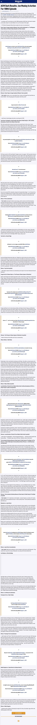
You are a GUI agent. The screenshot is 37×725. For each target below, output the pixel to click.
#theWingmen (8, 46)
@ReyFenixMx (19, 406)
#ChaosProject (20, 403)
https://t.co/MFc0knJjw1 (24, 143)
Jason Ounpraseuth (5, 11)
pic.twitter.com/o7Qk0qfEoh (19, 465)
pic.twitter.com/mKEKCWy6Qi (18, 351)
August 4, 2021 (24, 468)
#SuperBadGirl (15, 603)
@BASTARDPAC (19, 140)
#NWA (19, 532)
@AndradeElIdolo (21, 214)
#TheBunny (11, 533)
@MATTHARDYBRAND (14, 462)
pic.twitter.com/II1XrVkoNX (18, 173)
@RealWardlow (18, 294)
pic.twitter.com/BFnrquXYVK (19, 690)
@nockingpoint (20, 654)
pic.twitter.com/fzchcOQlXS (18, 108)
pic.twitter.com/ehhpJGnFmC (19, 410)
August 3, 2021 (24, 53)
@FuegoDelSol (12, 293)
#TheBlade (21, 462)
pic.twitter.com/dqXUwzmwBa (18, 608)
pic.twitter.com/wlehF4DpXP (19, 657)
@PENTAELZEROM (27, 405)
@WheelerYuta (26, 47)
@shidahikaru (22, 348)
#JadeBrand (13, 654)
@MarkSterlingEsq (21, 652)
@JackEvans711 (29, 139)
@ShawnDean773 (27, 292)
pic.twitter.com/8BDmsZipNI (19, 248)
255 (16, 713)
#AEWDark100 (20, 46)
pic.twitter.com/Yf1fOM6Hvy (19, 537)
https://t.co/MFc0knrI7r (24, 50)
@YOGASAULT (22, 460)
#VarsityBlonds (26, 459)
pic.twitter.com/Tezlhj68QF (18, 298)
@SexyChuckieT (18, 47)
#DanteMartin (16, 686)
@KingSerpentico (10, 405)
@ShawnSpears (28, 293)
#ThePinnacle (21, 293)
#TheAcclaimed (27, 462)
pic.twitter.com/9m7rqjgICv (18, 51)
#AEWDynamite (23, 533)
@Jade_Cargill (12, 652)
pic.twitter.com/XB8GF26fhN (19, 220)
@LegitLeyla (9, 532)
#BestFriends (21, 104)
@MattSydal (15, 460)
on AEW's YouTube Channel (8, 14)
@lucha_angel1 (23, 686)
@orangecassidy (10, 47)
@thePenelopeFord (22, 603)
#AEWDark (23, 139)
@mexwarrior (11, 216)
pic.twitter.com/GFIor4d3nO (18, 325)
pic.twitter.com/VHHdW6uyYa (18, 144)
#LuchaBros (20, 405)
